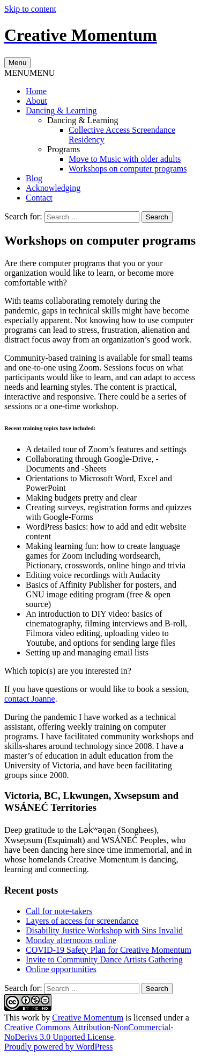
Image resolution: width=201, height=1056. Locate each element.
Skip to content (30, 8)
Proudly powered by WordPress (58, 1046)
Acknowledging (53, 187)
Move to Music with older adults (125, 158)
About (36, 100)
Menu (17, 63)
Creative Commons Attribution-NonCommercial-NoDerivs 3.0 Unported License (89, 1032)
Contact (39, 197)
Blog (34, 178)
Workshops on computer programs (128, 168)
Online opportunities (61, 969)
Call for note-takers (59, 911)
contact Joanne (29, 698)
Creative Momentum (87, 1017)
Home (36, 91)
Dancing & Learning (61, 110)
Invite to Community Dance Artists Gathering (104, 959)
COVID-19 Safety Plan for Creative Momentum (108, 949)
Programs (63, 149)
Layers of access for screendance (82, 920)
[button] (29, 72)
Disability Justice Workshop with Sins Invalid (104, 930)
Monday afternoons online (71, 940)
